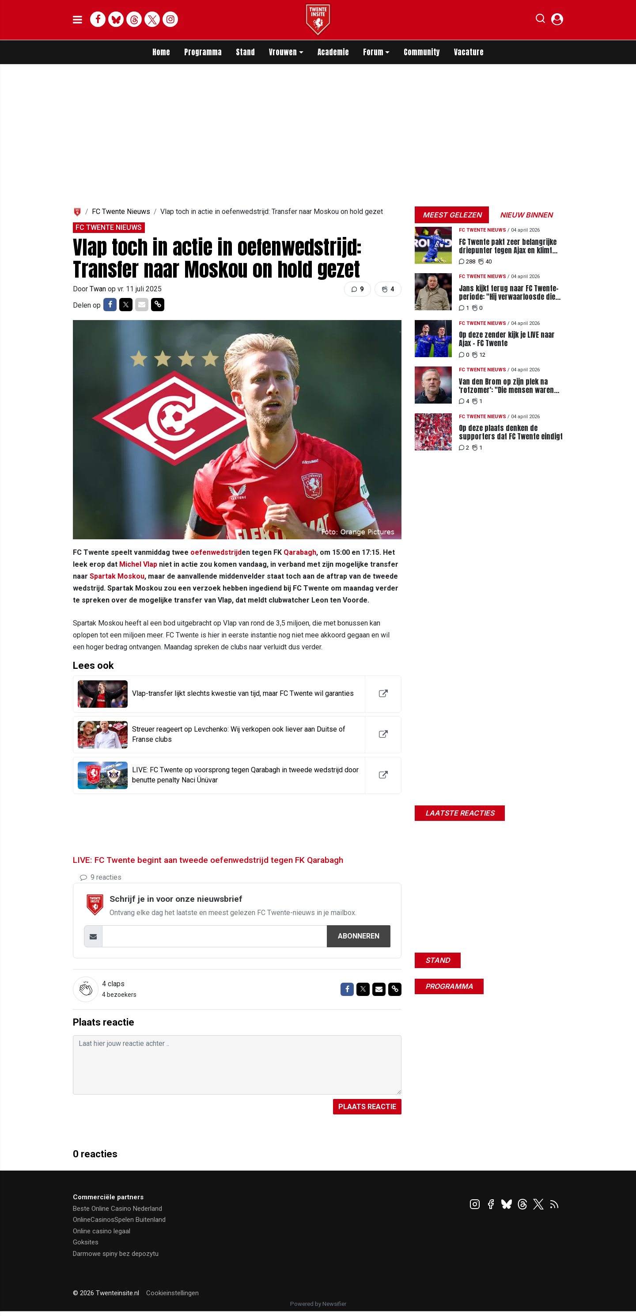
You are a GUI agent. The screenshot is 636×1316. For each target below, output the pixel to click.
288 (467, 261)
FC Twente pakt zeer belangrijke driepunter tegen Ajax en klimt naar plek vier (507, 246)
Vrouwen (283, 52)
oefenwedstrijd (216, 552)
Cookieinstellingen (172, 1293)
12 (478, 354)
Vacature (469, 52)
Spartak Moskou (117, 576)
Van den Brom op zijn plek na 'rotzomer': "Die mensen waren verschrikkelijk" (506, 386)
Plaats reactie (367, 1106)
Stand (245, 52)
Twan (99, 289)
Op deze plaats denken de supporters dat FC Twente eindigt (511, 432)
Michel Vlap (138, 564)
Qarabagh (300, 552)
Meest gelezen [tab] (452, 214)
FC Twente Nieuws (121, 211)
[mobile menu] (77, 20)
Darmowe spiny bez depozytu (116, 1254)
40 (485, 261)
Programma (203, 52)
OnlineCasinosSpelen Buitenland (119, 1220)
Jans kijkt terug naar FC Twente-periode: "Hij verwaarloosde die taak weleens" (509, 292)
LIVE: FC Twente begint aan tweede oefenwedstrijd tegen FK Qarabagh (208, 860)
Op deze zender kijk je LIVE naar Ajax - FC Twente (507, 339)
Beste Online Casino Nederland (117, 1209)
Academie (333, 52)
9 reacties (100, 877)
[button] (540, 20)
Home (161, 52)
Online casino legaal (101, 1231)
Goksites (85, 1242)
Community (422, 52)
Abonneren (358, 936)
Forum (373, 52)
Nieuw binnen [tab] (526, 214)
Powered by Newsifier (318, 1304)
